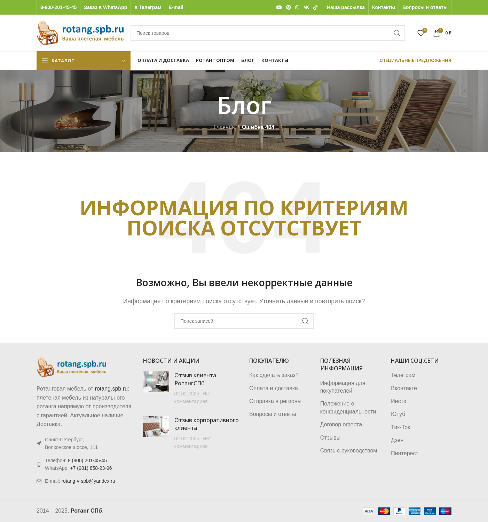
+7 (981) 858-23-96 (91, 468)
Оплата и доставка (273, 388)
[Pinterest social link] (288, 7)
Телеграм (403, 375)
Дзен (397, 440)
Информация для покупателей (342, 387)
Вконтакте (404, 388)
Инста (398, 401)
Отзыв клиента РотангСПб (195, 379)
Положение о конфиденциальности (348, 407)
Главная (224, 127)
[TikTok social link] (315, 7)
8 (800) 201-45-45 (87, 460)
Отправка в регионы (275, 401)
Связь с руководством (348, 450)
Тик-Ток (400, 427)
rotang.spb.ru (111, 389)
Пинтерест (404, 453)
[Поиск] (268, 33)
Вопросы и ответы (272, 414)
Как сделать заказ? (274, 375)
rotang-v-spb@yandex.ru (88, 481)
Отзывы (330, 438)
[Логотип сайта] (80, 32)
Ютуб (398, 414)
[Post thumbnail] (156, 388)
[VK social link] (306, 7)
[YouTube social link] (279, 7)
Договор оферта (341, 424)
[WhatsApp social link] (297, 7)
